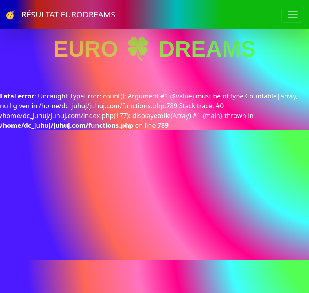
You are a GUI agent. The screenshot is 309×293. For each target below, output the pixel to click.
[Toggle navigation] (292, 15)
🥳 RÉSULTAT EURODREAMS (60, 14)
